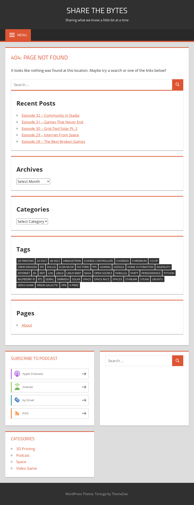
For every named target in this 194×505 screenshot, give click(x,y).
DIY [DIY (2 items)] (42, 267)
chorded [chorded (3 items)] (122, 261)
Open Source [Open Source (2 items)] (103, 273)
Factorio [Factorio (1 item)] (83, 267)
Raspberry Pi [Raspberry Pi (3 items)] (26, 279)
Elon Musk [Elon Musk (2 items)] (66, 267)
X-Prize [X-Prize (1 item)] (74, 285)
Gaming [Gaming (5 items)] (105, 267)
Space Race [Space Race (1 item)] (101, 279)
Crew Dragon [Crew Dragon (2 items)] (27, 267)
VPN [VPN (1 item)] (63, 285)
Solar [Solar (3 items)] (76, 279)
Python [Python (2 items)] (169, 273)
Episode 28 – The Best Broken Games (53, 141)
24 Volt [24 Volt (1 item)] (42, 261)
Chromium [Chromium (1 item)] (139, 261)
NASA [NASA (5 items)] (87, 273)
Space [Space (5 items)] (87, 279)
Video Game (26, 468)
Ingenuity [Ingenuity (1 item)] (163, 267)
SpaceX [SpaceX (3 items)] (117, 279)
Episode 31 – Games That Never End (52, 121)
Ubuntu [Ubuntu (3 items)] (157, 279)
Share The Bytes (97, 10)
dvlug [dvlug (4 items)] (51, 267)
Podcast (23, 455)
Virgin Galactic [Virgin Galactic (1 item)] (47, 285)
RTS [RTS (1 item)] (40, 279)
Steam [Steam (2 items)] (144, 279)
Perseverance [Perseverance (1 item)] (151, 273)
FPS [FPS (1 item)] (94, 267)
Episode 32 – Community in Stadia (50, 115)
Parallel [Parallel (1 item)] (121, 273)
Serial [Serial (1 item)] (50, 279)
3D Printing (25, 448)
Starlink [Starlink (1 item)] (131, 279)
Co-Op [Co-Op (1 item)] (154, 261)
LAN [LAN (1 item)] (50, 273)
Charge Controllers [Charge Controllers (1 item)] (98, 261)
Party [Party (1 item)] (134, 273)
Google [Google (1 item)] (119, 267)
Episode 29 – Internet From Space (50, 134)
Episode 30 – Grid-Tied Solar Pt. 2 (50, 128)
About (27, 325)
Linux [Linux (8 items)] (59, 273)
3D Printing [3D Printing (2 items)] (26, 261)
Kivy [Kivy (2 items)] (42, 273)
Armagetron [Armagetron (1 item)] (72, 261)
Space (21, 461)
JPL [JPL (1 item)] (35, 273)
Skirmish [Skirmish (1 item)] (63, 279)
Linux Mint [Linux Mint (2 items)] (74, 273)
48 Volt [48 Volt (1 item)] (55, 261)
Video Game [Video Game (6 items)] (26, 285)
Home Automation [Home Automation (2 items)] (140, 267)
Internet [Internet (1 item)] (24, 273)
